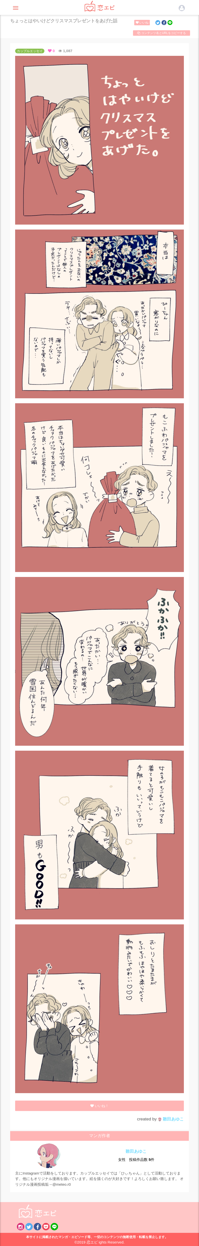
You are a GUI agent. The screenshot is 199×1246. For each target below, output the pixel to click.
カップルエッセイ (30, 51)
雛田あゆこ (171, 1119)
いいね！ (143, 22)
